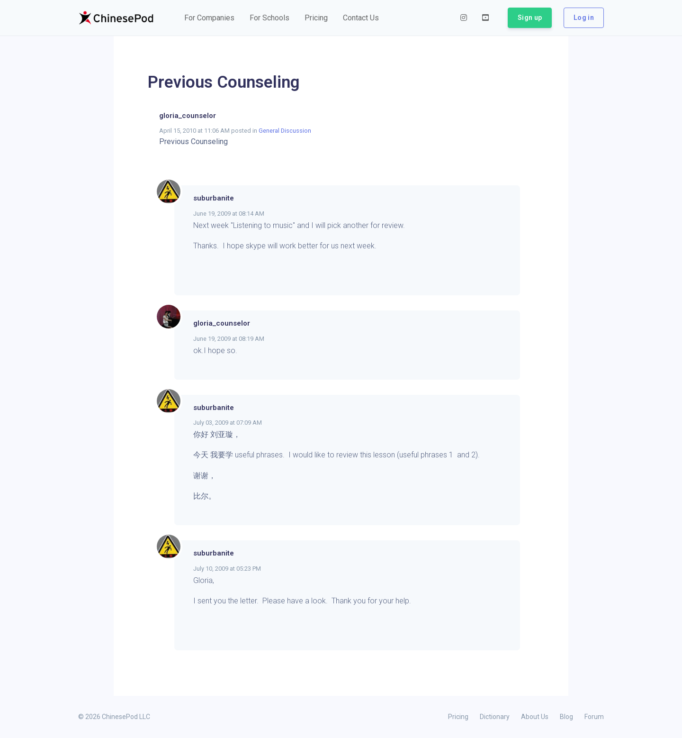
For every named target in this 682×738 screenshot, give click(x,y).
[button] (209, 18)
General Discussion (285, 130)
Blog (566, 716)
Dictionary (495, 716)
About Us (534, 716)
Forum (594, 716)
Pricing (458, 716)
